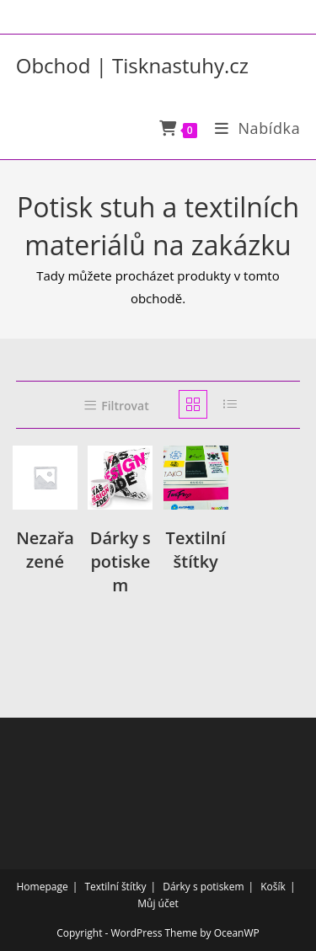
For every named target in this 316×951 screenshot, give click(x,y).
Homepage (42, 886)
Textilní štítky (115, 886)
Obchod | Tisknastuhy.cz (132, 65)
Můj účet (157, 903)
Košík (273, 886)
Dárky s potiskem (203, 886)
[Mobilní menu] (251, 128)
